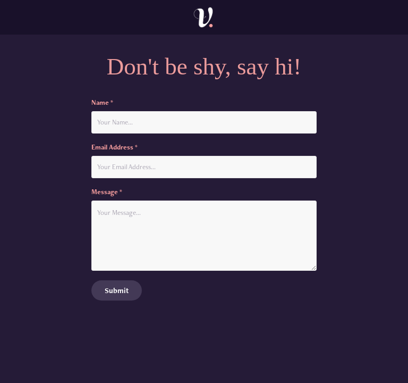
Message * (106, 192)
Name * (102, 102)
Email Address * (114, 147)
